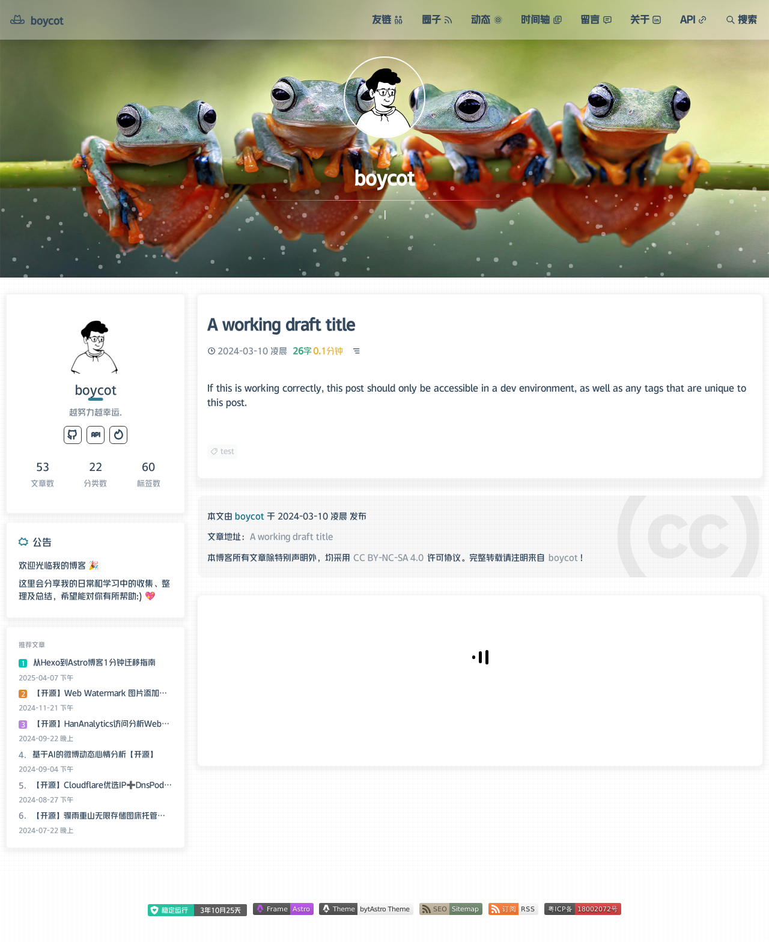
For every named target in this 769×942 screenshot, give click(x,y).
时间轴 (541, 19)
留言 (596, 19)
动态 (486, 19)
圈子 (437, 19)
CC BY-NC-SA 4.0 (388, 557)
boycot (563, 557)
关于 (645, 19)
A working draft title (291, 536)
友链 (387, 19)
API (693, 19)
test (222, 450)
